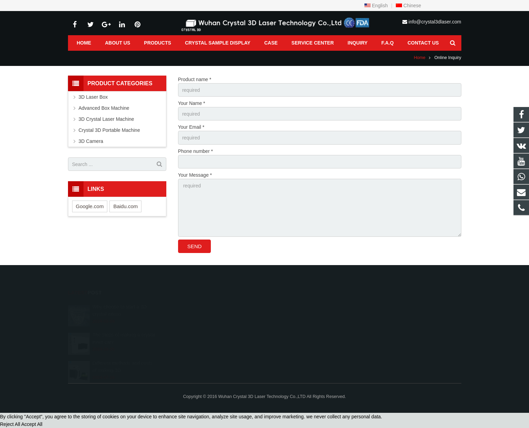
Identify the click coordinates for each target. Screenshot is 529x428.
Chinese (408, 5)
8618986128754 (292, 306)
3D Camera (91, 141)
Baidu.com (125, 206)
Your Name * (191, 103)
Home (419, 57)
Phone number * (195, 151)
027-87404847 (290, 316)
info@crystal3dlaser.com (435, 22)
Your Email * (191, 127)
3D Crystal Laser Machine (106, 119)
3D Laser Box (93, 97)
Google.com (90, 206)
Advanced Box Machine (104, 108)
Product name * (195, 79)
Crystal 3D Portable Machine (109, 130)
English (376, 5)
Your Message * (195, 175)
